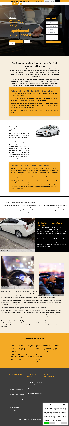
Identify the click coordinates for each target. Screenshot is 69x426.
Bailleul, (30, 103)
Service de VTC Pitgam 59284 (30, 356)
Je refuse (52, 423)
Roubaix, (33, 100)
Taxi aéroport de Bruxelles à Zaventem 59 (16, 390)
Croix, (12, 105)
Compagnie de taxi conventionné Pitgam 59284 (47, 348)
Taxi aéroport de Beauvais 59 (16, 386)
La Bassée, (35, 103)
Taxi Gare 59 (12, 410)
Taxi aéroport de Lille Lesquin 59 (16, 400)
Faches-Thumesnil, (45, 105)
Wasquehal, (17, 105)
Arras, (29, 100)
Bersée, (40, 103)
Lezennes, (52, 105)
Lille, (26, 98)
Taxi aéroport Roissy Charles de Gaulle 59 (16, 395)
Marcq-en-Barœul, (49, 98)
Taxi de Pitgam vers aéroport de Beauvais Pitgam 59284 (39, 358)
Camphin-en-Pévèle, (48, 103)
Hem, (56, 105)
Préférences (64, 423)
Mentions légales (36, 419)
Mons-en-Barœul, (32, 105)
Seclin (37, 100)
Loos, (38, 105)
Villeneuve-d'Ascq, (33, 98)
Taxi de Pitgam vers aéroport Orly (14, 357)
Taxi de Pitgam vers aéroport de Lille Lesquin (22, 347)
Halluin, (13, 107)
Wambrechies (30, 107)
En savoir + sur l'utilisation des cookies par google (55, 416)
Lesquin (56, 98)
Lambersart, (24, 105)
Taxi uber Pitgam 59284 (38, 346)
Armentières (43, 100)
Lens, (26, 100)
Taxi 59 (11, 380)
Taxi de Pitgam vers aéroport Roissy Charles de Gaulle (14, 348)
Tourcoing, (41, 98)
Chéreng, (56, 103)
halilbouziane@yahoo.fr (36, 393)
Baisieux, (25, 103)
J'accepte (46, 423)
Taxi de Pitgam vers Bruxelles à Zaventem (22, 357)
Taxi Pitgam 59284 (30, 345)
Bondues (22, 107)
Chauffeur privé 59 (14, 404)
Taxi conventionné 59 (14, 407)
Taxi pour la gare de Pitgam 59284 (56, 347)
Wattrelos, (17, 107)
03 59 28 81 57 (34, 382)
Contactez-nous (16, 42)
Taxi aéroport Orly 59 (14, 383)
